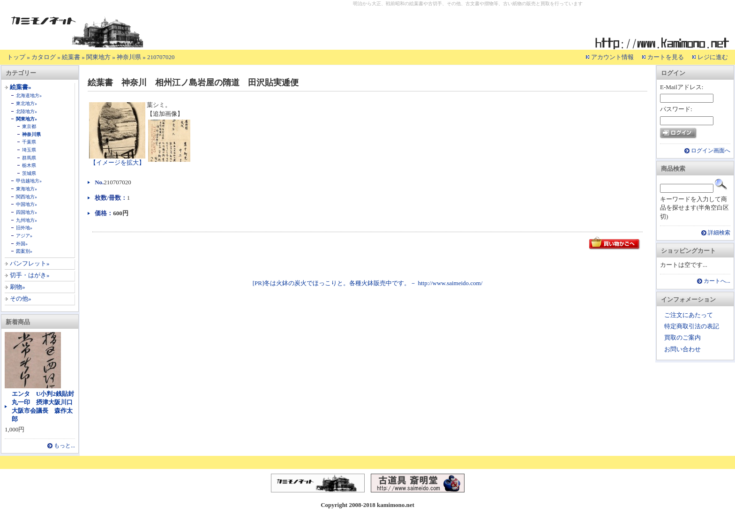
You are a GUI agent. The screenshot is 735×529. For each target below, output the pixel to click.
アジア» (24, 235)
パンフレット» (30, 263)
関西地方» (26, 196)
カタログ (43, 56)
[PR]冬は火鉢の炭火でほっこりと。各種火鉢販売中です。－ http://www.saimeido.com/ (368, 283)
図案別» (24, 251)
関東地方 (98, 56)
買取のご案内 (682, 337)
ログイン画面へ (710, 151)
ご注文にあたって (688, 314)
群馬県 (29, 157)
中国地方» (26, 204)
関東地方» (26, 118)
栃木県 (29, 165)
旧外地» (24, 227)
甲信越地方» (29, 180)
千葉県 (29, 141)
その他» (20, 298)
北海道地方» (29, 95)
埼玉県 (29, 149)
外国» (22, 243)
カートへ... (717, 281)
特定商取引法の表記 (691, 326)
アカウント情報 (612, 56)
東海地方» (26, 188)
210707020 (161, 56)
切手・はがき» (30, 275)
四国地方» (26, 212)
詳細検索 (719, 233)
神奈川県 (129, 56)
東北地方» (26, 103)
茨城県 (29, 173)
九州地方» (26, 220)
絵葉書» (20, 87)
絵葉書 (71, 56)
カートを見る (665, 56)
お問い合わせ (682, 349)
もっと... (64, 446)
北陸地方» (26, 111)
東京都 (29, 126)
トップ (16, 56)
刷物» (17, 286)
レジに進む (713, 56)
